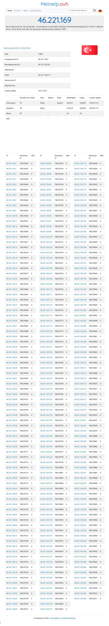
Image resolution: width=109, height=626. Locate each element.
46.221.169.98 (45, 226)
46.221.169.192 (80, 268)
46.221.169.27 (11, 305)
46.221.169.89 (45, 179)
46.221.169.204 (80, 331)
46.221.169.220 (80, 415)
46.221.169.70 (11, 530)
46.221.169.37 (11, 357)
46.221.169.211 (80, 368)
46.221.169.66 (11, 510)
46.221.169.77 (11, 567)
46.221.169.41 (11, 378)
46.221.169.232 (80, 478)
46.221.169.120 (46, 342)
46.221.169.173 (80, 169)
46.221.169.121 (46, 347)
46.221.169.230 (80, 468)
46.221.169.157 (46, 536)
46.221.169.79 (11, 578)
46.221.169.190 (80, 258)
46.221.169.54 (11, 447)
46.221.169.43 (11, 389)
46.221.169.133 (46, 410)
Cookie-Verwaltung (68, 618)
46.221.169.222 (80, 426)
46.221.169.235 (80, 494)
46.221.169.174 (80, 174)
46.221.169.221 (80, 420)
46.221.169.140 (46, 447)
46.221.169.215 (80, 389)
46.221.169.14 (11, 237)
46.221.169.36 (11, 352)
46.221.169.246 (80, 551)
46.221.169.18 (11, 258)
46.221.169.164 (46, 572)
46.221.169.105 (46, 263)
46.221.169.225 (80, 441)
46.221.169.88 (45, 174)
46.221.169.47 (11, 410)
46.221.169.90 (45, 184)
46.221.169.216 (80, 394)
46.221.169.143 (46, 462)
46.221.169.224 (80, 436)
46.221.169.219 (80, 410)
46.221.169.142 (46, 457)
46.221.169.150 (46, 499)
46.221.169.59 (11, 473)
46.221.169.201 (80, 315)
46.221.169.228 (80, 457)
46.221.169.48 (11, 415)
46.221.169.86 (45, 163)
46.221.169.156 (46, 530)
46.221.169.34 (11, 342)
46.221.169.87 (45, 169)
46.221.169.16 (11, 247)
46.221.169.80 (11, 583)
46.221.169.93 (45, 200)
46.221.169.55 (11, 452)
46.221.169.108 (46, 279)
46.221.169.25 (11, 295)
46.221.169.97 (45, 221)
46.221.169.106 (46, 268)
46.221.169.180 (80, 205)
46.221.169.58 (11, 468)
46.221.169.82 (11, 593)
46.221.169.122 (46, 352)
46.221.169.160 (46, 551)
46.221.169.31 (11, 326)
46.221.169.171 (46, 609)
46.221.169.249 (80, 567)
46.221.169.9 (11, 211)
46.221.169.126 (46, 373)
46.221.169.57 (11, 462)
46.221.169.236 (80, 499)
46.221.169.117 (46, 326)
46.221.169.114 (46, 310)
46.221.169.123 (46, 357)
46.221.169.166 (46, 583)
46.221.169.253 (80, 588)
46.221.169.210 (80, 363)
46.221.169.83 (11, 599)
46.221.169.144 (46, 468)
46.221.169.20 (11, 268)
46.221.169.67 (11, 515)
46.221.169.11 (11, 221)
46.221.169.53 (11, 441)
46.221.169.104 (46, 258)
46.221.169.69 (11, 525)
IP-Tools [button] (17, 11)
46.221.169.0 (11, 163)
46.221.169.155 (46, 525)
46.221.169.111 (46, 295)
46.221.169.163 (46, 567)
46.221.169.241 (80, 525)
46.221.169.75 (11, 557)
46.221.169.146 (46, 478)
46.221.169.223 (80, 431)
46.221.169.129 (46, 389)
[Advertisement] (54, 40)
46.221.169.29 (11, 315)
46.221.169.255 (80, 599)
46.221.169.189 (80, 253)
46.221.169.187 (80, 242)
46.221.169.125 (46, 368)
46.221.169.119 (46, 336)
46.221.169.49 (11, 420)
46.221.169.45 (11, 399)
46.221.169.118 (46, 331)
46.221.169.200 (80, 310)
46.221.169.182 (80, 216)
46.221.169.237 (80, 504)
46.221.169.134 (46, 415)
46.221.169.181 (80, 211)
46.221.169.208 (80, 352)
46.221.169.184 (80, 226)
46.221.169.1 (11, 169)
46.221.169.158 (46, 541)
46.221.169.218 (80, 405)
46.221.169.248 (80, 562)
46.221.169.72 (11, 541)
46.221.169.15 (11, 242)
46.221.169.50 (11, 426)
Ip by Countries (35, 11)
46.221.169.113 (46, 305)
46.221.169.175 (80, 179)
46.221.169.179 (80, 200)
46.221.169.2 (11, 174)
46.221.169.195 (80, 284)
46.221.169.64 (11, 499)
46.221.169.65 (11, 504)
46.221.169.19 (11, 263)
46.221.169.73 (11, 546)
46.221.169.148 (46, 489)
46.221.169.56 (11, 457)
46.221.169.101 (46, 242)
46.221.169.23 (11, 284)
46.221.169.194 (80, 279)
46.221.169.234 (80, 489)
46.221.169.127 (46, 378)
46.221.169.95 (45, 211)
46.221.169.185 (80, 232)
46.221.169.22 (11, 279)
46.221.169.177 (80, 190)
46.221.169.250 (80, 572)
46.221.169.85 (11, 609)
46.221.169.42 (11, 384)
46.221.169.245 (80, 546)
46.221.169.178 (80, 195)
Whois (25, 11)
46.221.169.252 (80, 583)
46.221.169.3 (11, 179)
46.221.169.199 (80, 305)
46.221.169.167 (46, 588)
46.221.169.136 (46, 426)
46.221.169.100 (46, 237)
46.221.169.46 (11, 405)
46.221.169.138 (46, 436)
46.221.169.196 (80, 289)
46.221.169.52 (11, 436)
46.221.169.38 (11, 363)
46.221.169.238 (80, 510)
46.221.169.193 (80, 274)
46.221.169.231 (80, 473)
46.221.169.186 (80, 237)
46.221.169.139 (46, 441)
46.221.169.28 (11, 310)
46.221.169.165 (46, 578)
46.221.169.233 (80, 483)
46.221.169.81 (11, 588)
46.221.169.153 (46, 515)
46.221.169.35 (11, 347)
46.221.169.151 (46, 504)
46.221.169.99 (45, 232)
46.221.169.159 (46, 546)
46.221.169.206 (80, 342)
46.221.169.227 (80, 452)
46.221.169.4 (11, 184)
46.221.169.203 (80, 326)
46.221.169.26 (11, 300)
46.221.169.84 (11, 604)
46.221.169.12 (11, 226)
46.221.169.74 (11, 551)
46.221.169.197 (80, 295)
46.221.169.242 (80, 530)
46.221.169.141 (46, 452)
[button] (100, 9)
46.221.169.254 (80, 593)
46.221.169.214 (80, 384)
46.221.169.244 (80, 541)
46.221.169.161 (46, 557)
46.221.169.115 (46, 315)
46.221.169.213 (80, 378)
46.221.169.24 (11, 289)
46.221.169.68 (11, 520)
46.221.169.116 (46, 321)
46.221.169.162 (46, 562)
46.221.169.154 (46, 520)
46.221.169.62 (11, 489)
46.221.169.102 (46, 247)
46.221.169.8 (11, 205)
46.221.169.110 (46, 289)
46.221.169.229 (80, 462)
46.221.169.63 (11, 494)
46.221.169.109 (46, 284)
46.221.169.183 (80, 221)
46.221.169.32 (11, 331)
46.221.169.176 (80, 184)
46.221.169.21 (11, 274)
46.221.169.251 (80, 578)
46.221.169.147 (46, 483)
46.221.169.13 (11, 232)
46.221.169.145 (46, 473)
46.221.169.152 (46, 510)
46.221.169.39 (11, 368)
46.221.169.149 (46, 494)
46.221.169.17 (11, 253)
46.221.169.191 (80, 263)
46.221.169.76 (11, 562)
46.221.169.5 (11, 190)
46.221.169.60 (11, 478)
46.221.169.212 (80, 373)
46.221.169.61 (11, 483)
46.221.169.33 (11, 336)
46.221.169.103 (46, 253)
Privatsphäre (55, 618)
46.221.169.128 (46, 384)
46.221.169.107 (46, 274)
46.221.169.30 (11, 321)
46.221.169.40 (11, 373)
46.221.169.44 (11, 394)
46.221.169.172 (80, 163)
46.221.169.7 (11, 200)
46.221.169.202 (80, 321)
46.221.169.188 (80, 247)
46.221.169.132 (46, 405)
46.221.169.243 (80, 536)
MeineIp (50, 4)
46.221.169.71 (11, 536)
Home (10, 10)
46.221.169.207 (80, 347)
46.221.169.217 (80, 399)
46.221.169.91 (45, 190)
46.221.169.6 (11, 195)
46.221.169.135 (46, 420)
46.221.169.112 (46, 300)
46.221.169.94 (45, 205)
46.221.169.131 (46, 399)
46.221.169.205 (80, 336)
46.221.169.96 (45, 216)
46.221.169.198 (80, 300)
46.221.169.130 (46, 394)
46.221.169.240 (80, 520)
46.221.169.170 (46, 604)
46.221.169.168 (46, 593)
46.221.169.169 (46, 599)
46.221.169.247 (80, 557)
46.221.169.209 (80, 357)
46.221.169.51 (11, 431)
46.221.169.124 (46, 363)
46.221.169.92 (45, 195)
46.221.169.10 (11, 216)
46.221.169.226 (80, 447)
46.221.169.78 (11, 572)
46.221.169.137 (46, 431)
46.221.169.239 (80, 515)
